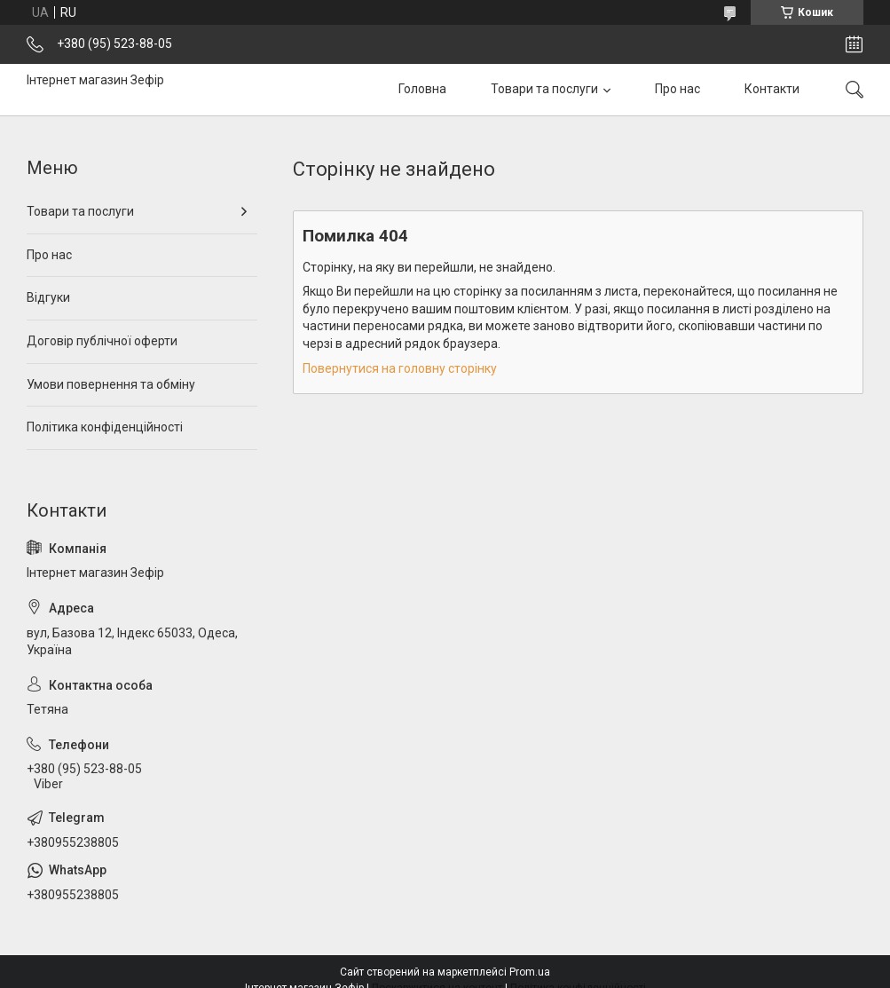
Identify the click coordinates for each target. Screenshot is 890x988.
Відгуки (48, 297)
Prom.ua (529, 972)
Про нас (677, 89)
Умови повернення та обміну (111, 384)
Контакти (771, 89)
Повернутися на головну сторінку (400, 368)
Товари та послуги (544, 89)
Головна (422, 89)
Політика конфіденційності (105, 427)
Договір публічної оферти (102, 341)
